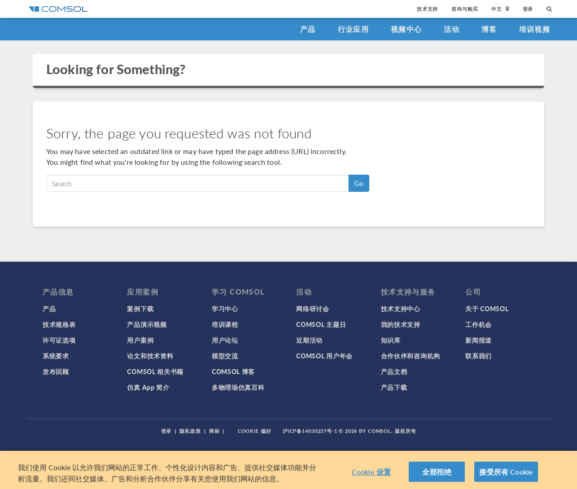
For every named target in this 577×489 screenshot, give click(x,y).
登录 (528, 8)
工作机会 (478, 324)
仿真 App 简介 (148, 387)
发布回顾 (56, 371)
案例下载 (140, 308)
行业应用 (353, 29)
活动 (451, 29)
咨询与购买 (464, 8)
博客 (489, 29)
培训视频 (534, 29)
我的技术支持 (400, 324)
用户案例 (140, 339)
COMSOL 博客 (233, 371)
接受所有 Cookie (506, 478)
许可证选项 (59, 339)
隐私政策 (190, 430)
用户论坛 (225, 339)
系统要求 (56, 355)
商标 (214, 430)
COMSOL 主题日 (321, 324)
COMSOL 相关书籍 (155, 371)
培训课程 (225, 324)
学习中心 (225, 308)
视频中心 (406, 29)
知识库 (391, 339)
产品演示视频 (146, 324)
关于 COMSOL (486, 308)
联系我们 (478, 355)
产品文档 (394, 371)
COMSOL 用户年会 (324, 355)
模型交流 (225, 355)
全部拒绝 (436, 478)
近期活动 (309, 339)
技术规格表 (59, 324)
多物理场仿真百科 (238, 387)
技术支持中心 (400, 308)
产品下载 (394, 387)
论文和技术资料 (150, 355)
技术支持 (427, 8)
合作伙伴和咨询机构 (410, 355)
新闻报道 (478, 339)
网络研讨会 (312, 308)
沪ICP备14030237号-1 (310, 430)
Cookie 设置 (371, 478)
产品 (308, 29)
